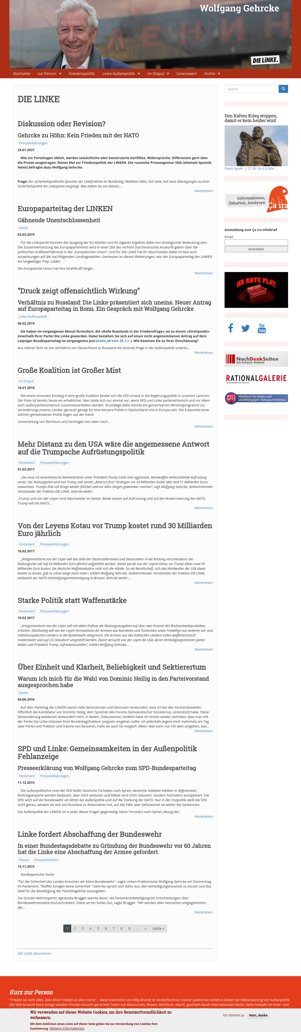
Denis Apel (234, 168)
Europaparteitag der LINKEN (65, 208)
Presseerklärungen (33, 143)
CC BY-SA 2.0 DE (261, 168)
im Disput (156, 74)
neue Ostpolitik (157, 1009)
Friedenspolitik (82, 73)
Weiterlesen (204, 191)
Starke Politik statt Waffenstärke (72, 600)
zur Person (48, 74)
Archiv (210, 74)
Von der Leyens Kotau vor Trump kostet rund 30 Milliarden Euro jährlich (115, 529)
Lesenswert (187, 73)
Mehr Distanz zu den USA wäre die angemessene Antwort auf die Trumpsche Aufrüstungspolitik (113, 447)
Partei (23, 228)
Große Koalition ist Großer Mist (69, 370)
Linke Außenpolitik (120, 74)
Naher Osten (129, 1009)
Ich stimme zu (233, 1017)
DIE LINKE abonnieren (34, 953)
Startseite (21, 73)
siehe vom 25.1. (114, 340)
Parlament (27, 462)
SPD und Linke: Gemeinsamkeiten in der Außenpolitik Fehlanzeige (107, 752)
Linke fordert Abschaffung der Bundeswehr (90, 834)
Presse (24, 860)
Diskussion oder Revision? (61, 123)
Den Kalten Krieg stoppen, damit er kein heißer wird (251, 118)
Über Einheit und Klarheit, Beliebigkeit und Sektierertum (112, 667)
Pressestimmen (46, 860)
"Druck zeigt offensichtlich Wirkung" (79, 290)
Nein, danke (258, 1018)
